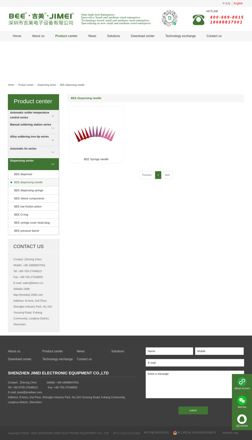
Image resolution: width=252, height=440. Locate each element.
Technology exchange (180, 36)
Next (167, 175)
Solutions (113, 36)
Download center (143, 36)
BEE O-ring (21, 214)
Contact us (214, 36)
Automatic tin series (23, 148)
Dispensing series (46, 85)
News (92, 36)
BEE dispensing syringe (28, 190)
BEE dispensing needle (72, 85)
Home (17, 36)
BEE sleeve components (29, 198)
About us (38, 36)
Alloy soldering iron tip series (29, 136)
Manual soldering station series (30, 124)
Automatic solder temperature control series (29, 115)
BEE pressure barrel (26, 230)
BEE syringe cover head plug (32, 222)
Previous (146, 175)
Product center (66, 36)
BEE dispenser (23, 174)
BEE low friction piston (28, 206)
